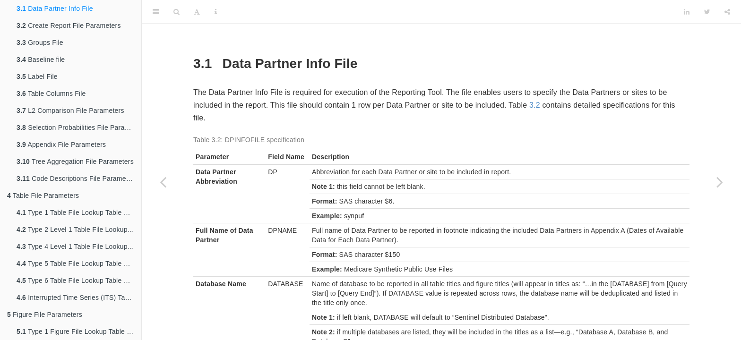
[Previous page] (163, 182)
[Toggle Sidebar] (156, 12)
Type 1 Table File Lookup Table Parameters (79, 212)
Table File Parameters (43, 195)
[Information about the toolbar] (215, 12)
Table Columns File (51, 93)
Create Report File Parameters (69, 25)
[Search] (176, 12)
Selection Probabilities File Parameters (79, 127)
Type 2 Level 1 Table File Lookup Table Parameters (79, 229)
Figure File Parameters (44, 314)
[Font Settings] (197, 12)
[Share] (727, 12)
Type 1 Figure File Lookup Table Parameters (79, 331)
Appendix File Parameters (61, 144)
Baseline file (41, 59)
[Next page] (719, 182)
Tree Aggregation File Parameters (75, 161)
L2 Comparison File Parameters (70, 110)
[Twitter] (707, 12)
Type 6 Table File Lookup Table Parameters (79, 280)
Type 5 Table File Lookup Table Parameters (79, 263)
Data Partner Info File (55, 8)
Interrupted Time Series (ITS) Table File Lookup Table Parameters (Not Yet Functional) (79, 297)
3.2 (534, 105)
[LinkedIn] (687, 12)
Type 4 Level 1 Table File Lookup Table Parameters (79, 246)
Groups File (40, 42)
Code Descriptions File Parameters (77, 178)
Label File (37, 76)
